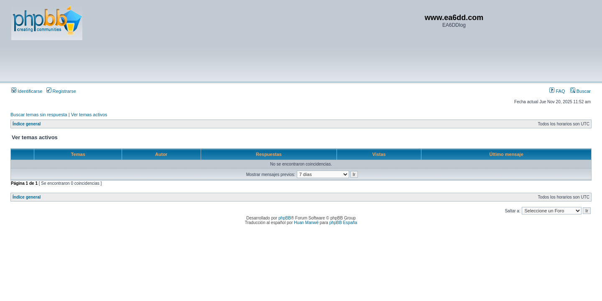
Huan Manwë (306, 222)
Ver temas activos (89, 114)
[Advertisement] (163, 60)
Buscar (580, 91)
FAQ (557, 91)
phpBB (284, 218)
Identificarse (26, 91)
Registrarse (61, 91)
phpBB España (343, 222)
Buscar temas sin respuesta (38, 114)
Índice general (27, 124)
